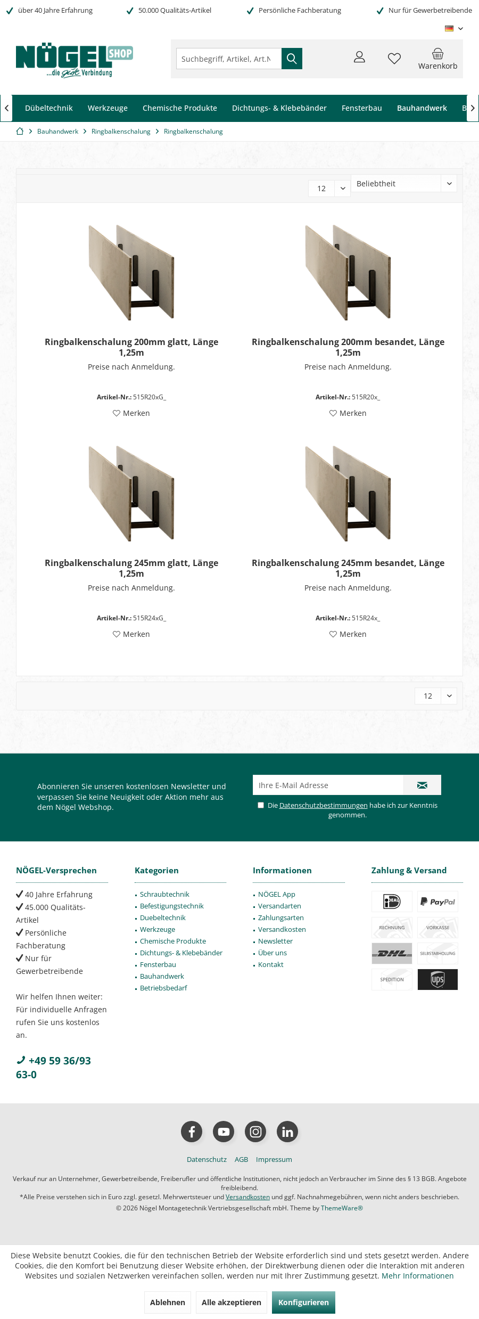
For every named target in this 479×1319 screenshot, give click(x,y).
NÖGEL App (276, 894)
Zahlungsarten (281, 917)
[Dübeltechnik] (49, 108)
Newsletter (275, 941)
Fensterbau (158, 964)
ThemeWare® (342, 1208)
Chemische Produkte (173, 941)
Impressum (274, 1159)
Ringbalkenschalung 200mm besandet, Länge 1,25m (348, 347)
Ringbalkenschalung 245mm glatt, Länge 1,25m (131, 568)
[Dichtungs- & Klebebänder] (279, 108)
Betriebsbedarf (163, 988)
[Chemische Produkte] (180, 108)
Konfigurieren (303, 1302)
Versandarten (279, 906)
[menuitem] (438, 59)
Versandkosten (282, 929)
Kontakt (271, 964)
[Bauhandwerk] (422, 108)
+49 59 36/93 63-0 (53, 1068)
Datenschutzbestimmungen (323, 805)
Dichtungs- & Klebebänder (181, 952)
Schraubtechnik (164, 894)
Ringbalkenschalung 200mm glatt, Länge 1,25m (131, 347)
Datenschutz (207, 1159)
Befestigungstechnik (172, 906)
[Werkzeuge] (107, 108)
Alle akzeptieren (231, 1302)
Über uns (272, 952)
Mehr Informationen (418, 1276)
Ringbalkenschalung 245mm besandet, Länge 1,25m (348, 568)
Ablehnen (167, 1302)
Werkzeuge (157, 929)
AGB (241, 1159)
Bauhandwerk (162, 976)
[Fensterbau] (362, 108)
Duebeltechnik (163, 917)
